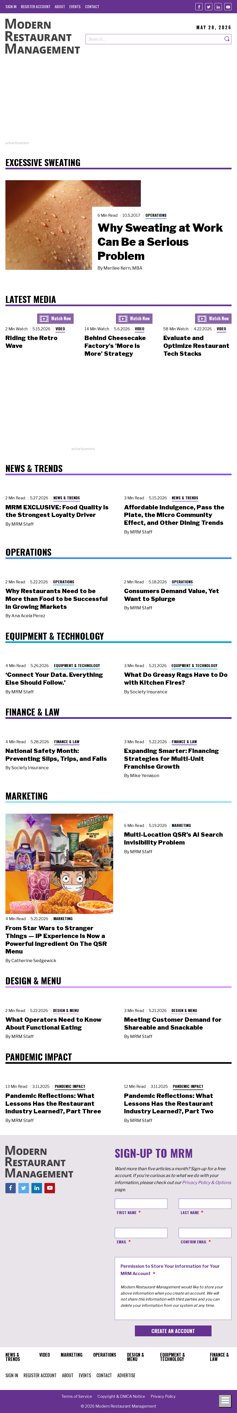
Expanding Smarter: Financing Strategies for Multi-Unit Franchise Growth (171, 758)
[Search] (227, 39)
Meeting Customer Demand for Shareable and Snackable (173, 1023)
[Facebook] (199, 6)
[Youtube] (228, 6)
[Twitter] (208, 6)
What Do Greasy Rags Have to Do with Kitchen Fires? (176, 678)
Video (60, 328)
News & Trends (66, 497)
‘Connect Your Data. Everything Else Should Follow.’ (54, 678)
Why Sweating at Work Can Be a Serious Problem (160, 242)
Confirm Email (194, 1241)
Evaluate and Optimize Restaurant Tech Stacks (196, 345)
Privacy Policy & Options (206, 1182)
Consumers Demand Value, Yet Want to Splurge (171, 595)
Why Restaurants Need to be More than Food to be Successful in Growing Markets (56, 598)
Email (121, 1241)
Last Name (190, 1212)
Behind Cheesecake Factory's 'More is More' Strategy (115, 345)
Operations (156, 215)
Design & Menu (66, 1010)
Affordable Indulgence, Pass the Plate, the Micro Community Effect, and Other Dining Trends (174, 515)
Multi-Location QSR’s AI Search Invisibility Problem (173, 838)
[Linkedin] (218, 6)
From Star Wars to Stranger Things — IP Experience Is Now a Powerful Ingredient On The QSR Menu (56, 939)
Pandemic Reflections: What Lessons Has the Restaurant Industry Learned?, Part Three (53, 1103)
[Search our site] (154, 39)
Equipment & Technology (77, 665)
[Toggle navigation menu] (225, 1401)
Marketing (63, 918)
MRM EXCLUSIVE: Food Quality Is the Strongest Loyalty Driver (57, 511)
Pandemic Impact (70, 1086)
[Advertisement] (118, 102)
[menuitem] (11, 6)
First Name (127, 1212)
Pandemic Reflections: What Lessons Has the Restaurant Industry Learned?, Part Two (168, 1103)
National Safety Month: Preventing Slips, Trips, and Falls (56, 754)
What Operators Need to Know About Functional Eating (53, 1023)
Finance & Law (66, 741)
